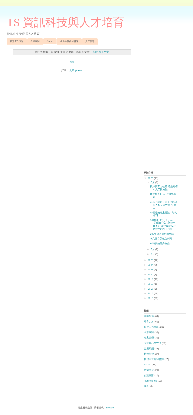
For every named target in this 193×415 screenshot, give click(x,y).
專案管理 (149, 337)
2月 (153, 254)
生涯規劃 (149, 348)
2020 (151, 274)
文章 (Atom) (76, 70)
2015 (151, 298)
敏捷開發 (149, 370)
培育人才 (149, 321)
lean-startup (150, 380)
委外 (146, 386)
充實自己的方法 (152, 343)
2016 (151, 293)
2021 (151, 269)
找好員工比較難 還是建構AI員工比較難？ (164, 188)
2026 (151, 178)
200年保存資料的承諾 (162, 233)
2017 (151, 288)
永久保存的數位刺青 (161, 238)
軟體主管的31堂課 (154, 359)
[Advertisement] (165, 106)
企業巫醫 (35, 41)
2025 (151, 260)
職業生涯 (149, 316)
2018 (151, 283)
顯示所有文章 (101, 51)
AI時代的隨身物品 (159, 243)
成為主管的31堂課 (69, 41)
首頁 (72, 61)
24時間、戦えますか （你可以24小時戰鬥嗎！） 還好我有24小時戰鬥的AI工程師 (163, 225)
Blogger (110, 407)
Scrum (50, 41)
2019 (151, 279)
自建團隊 (149, 375)
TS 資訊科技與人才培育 (65, 22)
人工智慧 (89, 41)
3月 (153, 249)
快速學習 (149, 353)
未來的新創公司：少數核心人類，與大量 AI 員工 (163, 204)
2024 (151, 264)
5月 (153, 182)
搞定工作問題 (17, 41)
